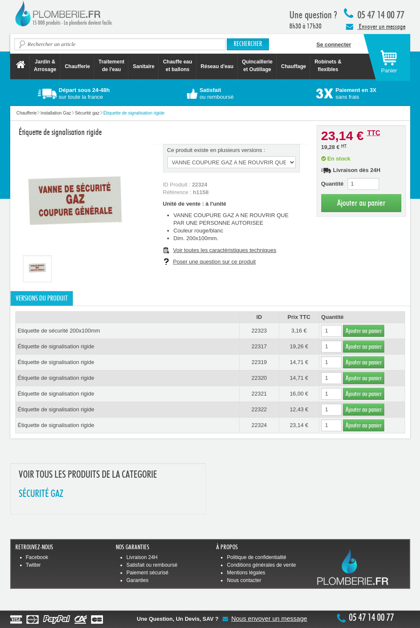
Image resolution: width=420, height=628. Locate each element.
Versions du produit (42, 298)
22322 (259, 409)
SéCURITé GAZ (41, 494)
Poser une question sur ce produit (214, 261)
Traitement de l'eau (112, 65)
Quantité (332, 184)
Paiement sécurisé (147, 573)
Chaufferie (77, 66)
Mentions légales (246, 573)
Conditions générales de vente (261, 565)
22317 (259, 346)
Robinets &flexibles (327, 65)
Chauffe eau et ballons (177, 65)
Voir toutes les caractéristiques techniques (225, 250)
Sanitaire (143, 66)
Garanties (137, 580)
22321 (259, 393)
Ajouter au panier (361, 202)
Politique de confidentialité (256, 557)
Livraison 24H (141, 557)
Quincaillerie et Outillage (257, 65)
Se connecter (334, 44)
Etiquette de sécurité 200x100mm (59, 330)
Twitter (33, 565)
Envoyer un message (376, 26)
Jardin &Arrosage (45, 65)
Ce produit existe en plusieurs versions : (216, 150)
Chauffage (293, 66)
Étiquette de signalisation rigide (56, 346)
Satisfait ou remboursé (151, 565)
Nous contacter (244, 580)
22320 (259, 378)
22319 (259, 362)
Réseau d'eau (217, 66)
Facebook (37, 557)
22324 (259, 425)
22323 (259, 330)
